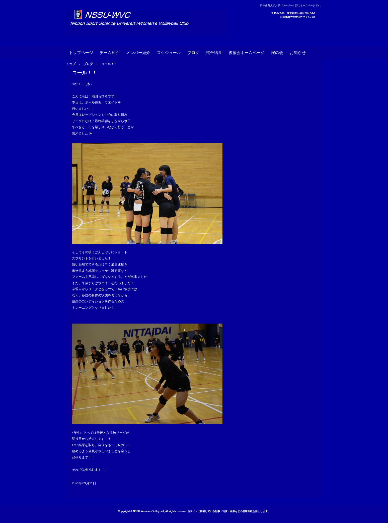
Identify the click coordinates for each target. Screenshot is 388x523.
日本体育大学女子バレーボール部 (146, 22)
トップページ (81, 52)
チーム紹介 (110, 52)
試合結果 (214, 52)
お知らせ (298, 52)
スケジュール (169, 52)
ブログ (193, 52)
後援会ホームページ (246, 52)
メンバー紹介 (138, 52)
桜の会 (277, 52)
